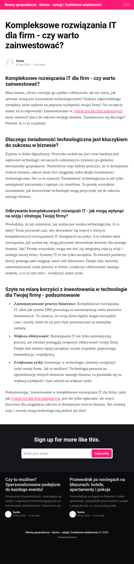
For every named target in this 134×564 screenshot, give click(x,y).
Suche (20, 61)
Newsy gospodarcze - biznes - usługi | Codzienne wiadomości (53, 5)
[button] (126, 5)
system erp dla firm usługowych (97, 111)
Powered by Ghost (67, 537)
